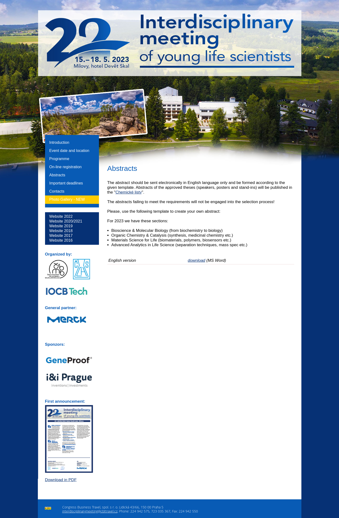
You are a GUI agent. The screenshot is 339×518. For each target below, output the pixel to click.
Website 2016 (61, 240)
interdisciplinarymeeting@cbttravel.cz (89, 511)
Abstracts (57, 175)
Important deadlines (66, 183)
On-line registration (65, 167)
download (196, 260)
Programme (59, 159)
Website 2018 (61, 231)
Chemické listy (128, 192)
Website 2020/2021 (65, 221)
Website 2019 (61, 226)
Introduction (59, 142)
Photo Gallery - (67, 199)
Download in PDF (61, 480)
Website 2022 (61, 216)
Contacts (56, 191)
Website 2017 (61, 236)
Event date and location (69, 151)
